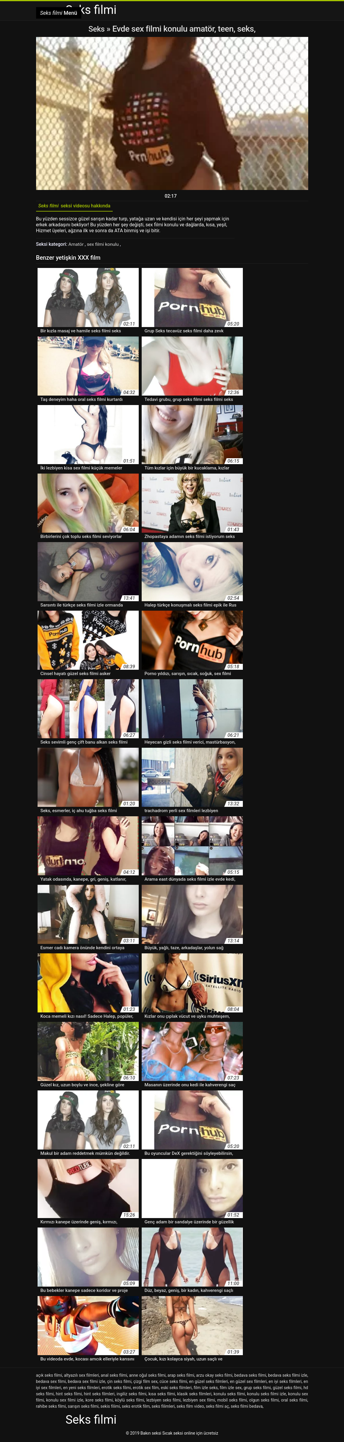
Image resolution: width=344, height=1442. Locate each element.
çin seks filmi (119, 1382)
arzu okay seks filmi (214, 1376)
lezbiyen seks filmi (163, 1401)
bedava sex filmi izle (86, 1382)
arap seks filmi (180, 1376)
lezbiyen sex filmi (199, 1401)
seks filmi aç (217, 1407)
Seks (96, 29)
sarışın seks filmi (83, 1407)
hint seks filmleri (99, 1395)
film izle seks (206, 1388)
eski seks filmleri (176, 1388)
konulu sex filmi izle (64, 1401)
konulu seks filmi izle (266, 1395)
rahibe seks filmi (51, 1407)
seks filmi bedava (247, 1407)
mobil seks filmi (232, 1401)
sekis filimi (110, 1407)
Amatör (76, 245)
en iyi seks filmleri (285, 1382)
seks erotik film (136, 1407)
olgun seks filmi (264, 1401)
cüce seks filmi (173, 1382)
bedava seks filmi (250, 1376)
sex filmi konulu (104, 245)
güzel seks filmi (287, 1388)
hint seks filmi (69, 1395)
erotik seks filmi (116, 1388)
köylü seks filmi (129, 1401)
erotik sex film (146, 1388)
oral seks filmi (294, 1401)
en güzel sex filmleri (248, 1382)
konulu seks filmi (229, 1395)
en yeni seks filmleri (81, 1388)
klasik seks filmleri (194, 1395)
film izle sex (231, 1388)
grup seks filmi (257, 1388)
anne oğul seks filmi (147, 1376)
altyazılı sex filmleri (81, 1376)
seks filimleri (163, 1407)
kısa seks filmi (161, 1395)
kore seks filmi (99, 1401)
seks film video (190, 1407)
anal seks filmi (114, 1376)
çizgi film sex (145, 1382)
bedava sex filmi (51, 1382)
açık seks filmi (49, 1376)
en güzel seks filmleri (208, 1382)
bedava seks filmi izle (287, 1376)
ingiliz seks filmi (131, 1395)
